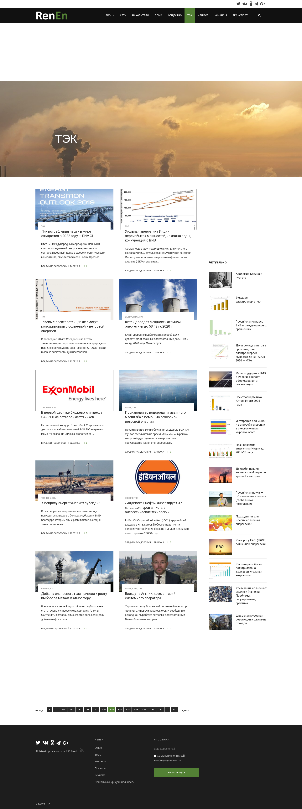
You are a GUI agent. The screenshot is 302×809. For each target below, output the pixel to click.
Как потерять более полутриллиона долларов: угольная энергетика (249, 570)
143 (63, 709)
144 (71, 709)
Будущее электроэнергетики (248, 299)
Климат (203, 15)
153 (144, 709)
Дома (158, 15)
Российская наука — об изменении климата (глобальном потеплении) (251, 498)
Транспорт (240, 15)
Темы (98, 754)
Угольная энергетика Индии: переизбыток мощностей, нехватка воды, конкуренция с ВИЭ (158, 235)
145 (79, 709)
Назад (39, 710)
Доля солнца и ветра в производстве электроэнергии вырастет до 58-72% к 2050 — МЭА (251, 353)
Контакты (100, 761)
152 (136, 709)
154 (152, 709)
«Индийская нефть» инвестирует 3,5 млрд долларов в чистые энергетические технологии (153, 507)
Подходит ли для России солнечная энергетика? (248, 520)
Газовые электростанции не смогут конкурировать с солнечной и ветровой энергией (72, 326)
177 (175, 709)
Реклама (100, 775)
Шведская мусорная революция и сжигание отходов (251, 619)
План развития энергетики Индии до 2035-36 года (250, 448)
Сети (123, 15)
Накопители (140, 15)
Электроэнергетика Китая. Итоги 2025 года (249, 400)
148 (104, 709)
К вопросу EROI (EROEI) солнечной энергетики (251, 542)
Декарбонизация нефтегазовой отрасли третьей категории (251, 472)
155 (160, 709)
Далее (185, 710)
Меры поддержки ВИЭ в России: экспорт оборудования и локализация (251, 378)
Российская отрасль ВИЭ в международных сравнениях (251, 325)
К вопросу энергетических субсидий (70, 503)
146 (87, 709)
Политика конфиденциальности (114, 782)
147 (95, 709)
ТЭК (189, 15)
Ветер (128, 407)
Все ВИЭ (129, 498)
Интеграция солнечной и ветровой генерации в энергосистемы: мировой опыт (251, 426)
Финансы (220, 15)
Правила (100, 768)
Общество (175, 15)
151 (128, 709)
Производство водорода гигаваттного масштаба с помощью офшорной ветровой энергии (155, 416)
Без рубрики (131, 317)
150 (120, 709)
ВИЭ (108, 15)
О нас (98, 747)
